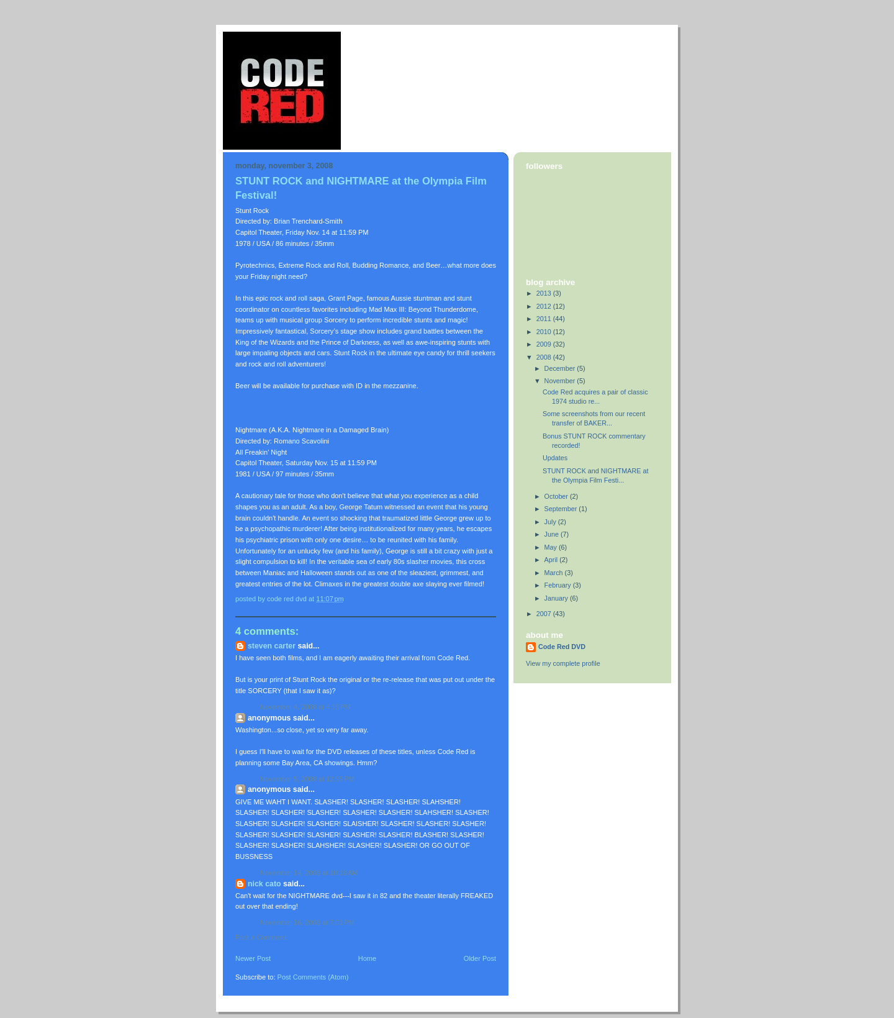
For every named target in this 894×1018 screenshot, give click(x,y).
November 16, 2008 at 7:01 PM (307, 922)
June (552, 534)
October (557, 496)
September (561, 508)
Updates (555, 457)
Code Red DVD (561, 646)
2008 (544, 357)
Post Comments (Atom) (313, 977)
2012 (544, 306)
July (551, 521)
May (551, 547)
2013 (544, 293)
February (558, 585)
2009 (544, 344)
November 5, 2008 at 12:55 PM (307, 779)
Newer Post (253, 958)
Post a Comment (260, 937)
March (554, 572)
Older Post (480, 958)
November (560, 380)
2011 (544, 318)
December (560, 368)
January (557, 598)
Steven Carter (272, 646)
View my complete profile (563, 663)
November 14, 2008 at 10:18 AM (309, 872)
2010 (544, 331)
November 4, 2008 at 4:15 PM (305, 707)
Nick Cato (264, 883)
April (552, 559)
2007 (544, 613)
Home (367, 958)
